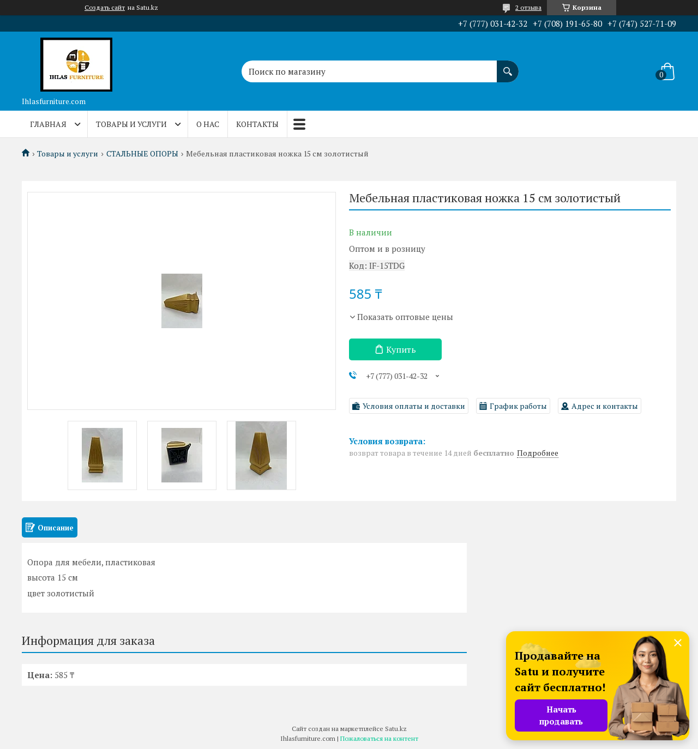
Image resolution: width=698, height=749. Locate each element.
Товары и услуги (131, 124)
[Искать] (508, 66)
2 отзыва (528, 7)
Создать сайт (105, 7)
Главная (48, 124)
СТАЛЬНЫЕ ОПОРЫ (142, 154)
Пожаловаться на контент (379, 738)
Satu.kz (396, 728)
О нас (207, 124)
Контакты (257, 124)
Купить (401, 349)
